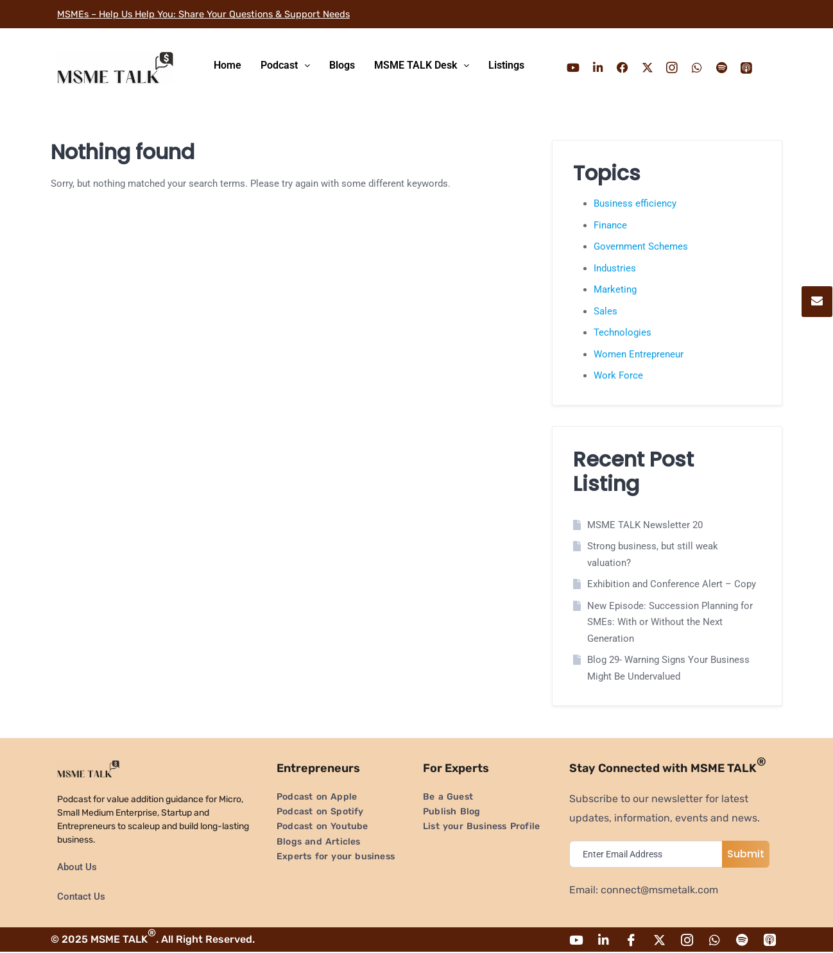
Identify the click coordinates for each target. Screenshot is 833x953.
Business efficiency (635, 203)
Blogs (342, 65)
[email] (648, 854)
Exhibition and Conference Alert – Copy (671, 584)
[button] (285, 65)
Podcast (285, 65)
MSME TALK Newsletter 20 (645, 525)
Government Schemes (641, 246)
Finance (610, 225)
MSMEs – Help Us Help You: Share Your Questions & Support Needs (217, 14)
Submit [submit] (745, 853)
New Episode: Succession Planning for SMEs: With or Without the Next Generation (670, 622)
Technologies (622, 332)
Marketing (615, 289)
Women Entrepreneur (638, 354)
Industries (615, 268)
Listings (506, 65)
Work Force (618, 375)
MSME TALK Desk (421, 65)
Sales (605, 311)
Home (227, 65)
